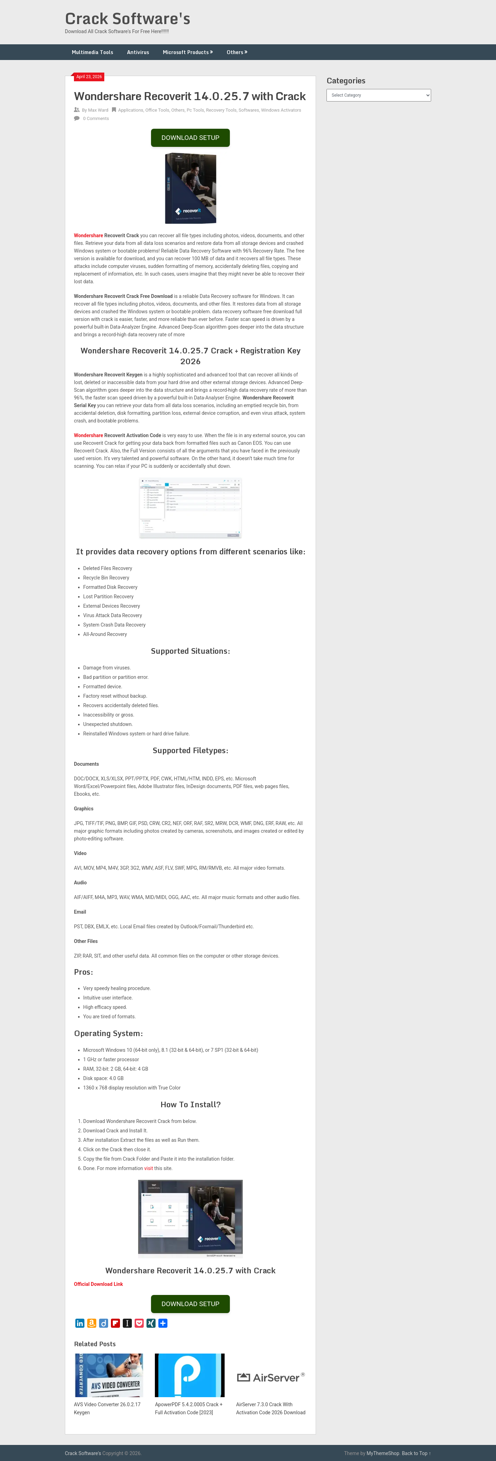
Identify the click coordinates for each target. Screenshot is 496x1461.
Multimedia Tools (92, 52)
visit (148, 1168)
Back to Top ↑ (416, 1453)
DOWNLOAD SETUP (190, 138)
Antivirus (138, 52)
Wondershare (88, 235)
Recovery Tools (221, 110)
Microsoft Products (186, 52)
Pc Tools (195, 110)
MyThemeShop (383, 1453)
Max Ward (98, 110)
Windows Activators (281, 110)
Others (235, 52)
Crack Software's (127, 18)
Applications (130, 110)
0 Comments (96, 118)
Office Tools (157, 110)
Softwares (249, 110)
